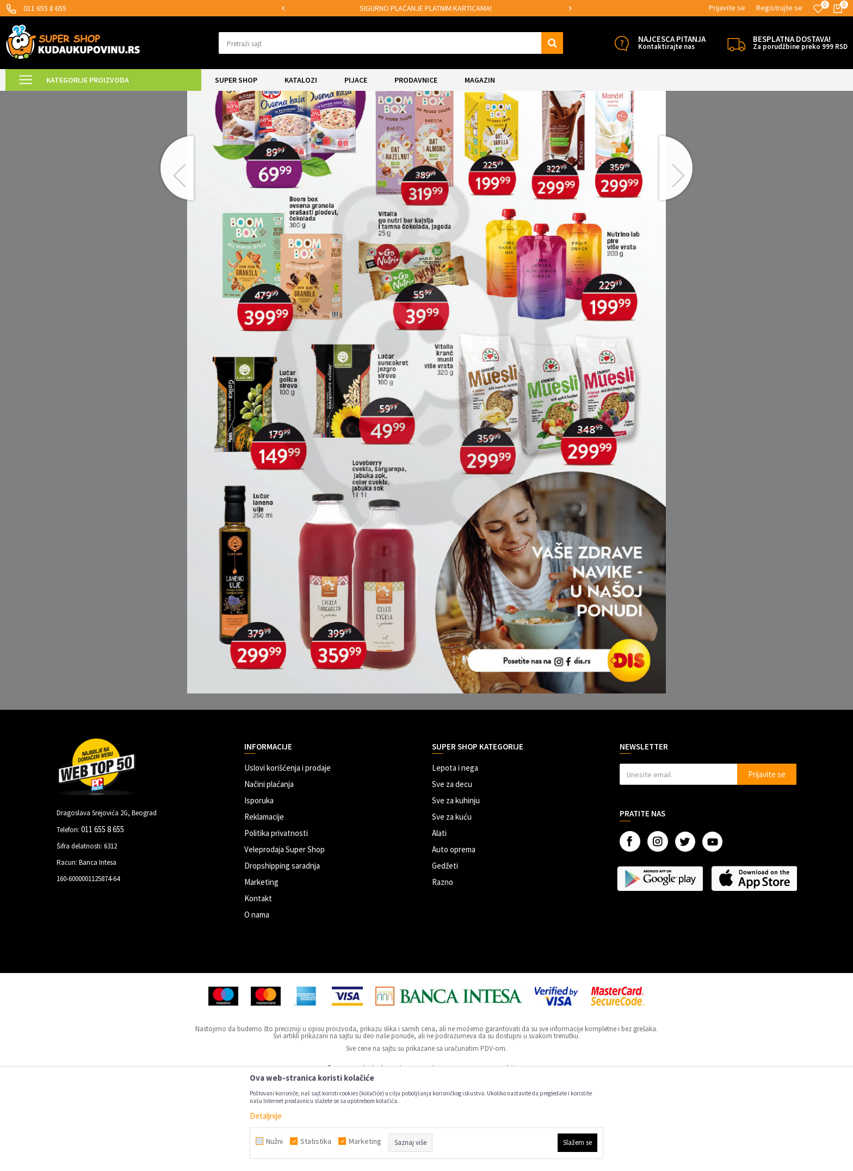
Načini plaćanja (269, 875)
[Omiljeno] (818, 9)
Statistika (315, 1141)
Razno (442, 973)
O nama (256, 1005)
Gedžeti (445, 956)
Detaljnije (266, 1116)
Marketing (261, 973)
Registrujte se (779, 8)
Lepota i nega (455, 858)
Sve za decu (452, 875)
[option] (427, 8)
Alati (439, 924)
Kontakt (258, 989)
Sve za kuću (452, 907)
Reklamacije (264, 907)
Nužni (274, 1141)
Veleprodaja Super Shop (284, 940)
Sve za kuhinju (456, 891)
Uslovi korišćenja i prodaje (287, 858)
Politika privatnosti (276, 924)
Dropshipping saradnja (282, 956)
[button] (391, 43)
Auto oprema (453, 940)
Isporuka (259, 891)
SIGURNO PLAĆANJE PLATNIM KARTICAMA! (426, 8)
